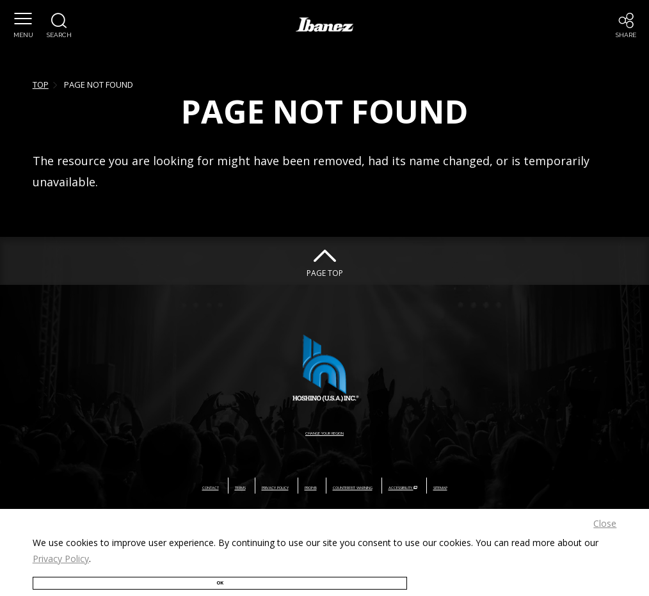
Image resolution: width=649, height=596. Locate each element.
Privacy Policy (61, 546)
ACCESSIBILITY (479, 485)
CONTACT (99, 485)
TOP (41, 84)
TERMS (152, 485)
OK (77, 575)
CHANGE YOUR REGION (324, 431)
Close (604, 511)
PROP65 (286, 485)
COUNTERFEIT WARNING (372, 485)
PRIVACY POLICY (218, 485)
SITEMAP (552, 485)
